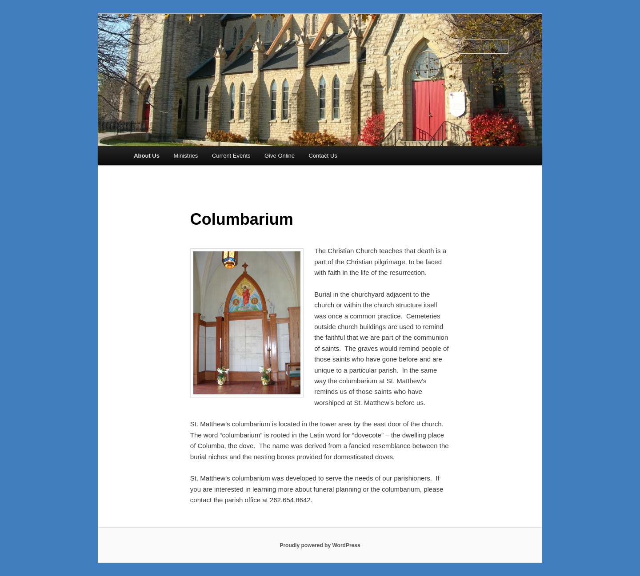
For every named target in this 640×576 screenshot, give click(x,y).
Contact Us (323, 155)
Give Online (279, 155)
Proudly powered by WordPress (320, 545)
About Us (147, 155)
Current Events (231, 155)
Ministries (185, 155)
